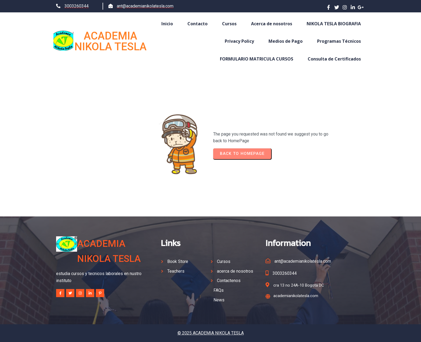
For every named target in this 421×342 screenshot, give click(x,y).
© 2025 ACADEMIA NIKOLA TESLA (210, 333)
